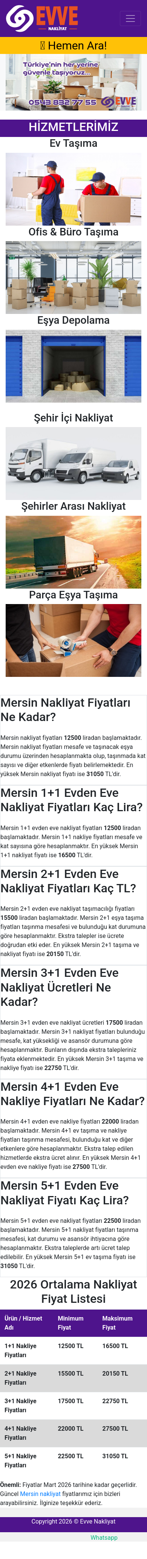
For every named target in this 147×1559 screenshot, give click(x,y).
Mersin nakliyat (40, 1494)
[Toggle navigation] (130, 18)
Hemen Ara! (73, 45)
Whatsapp (104, 1537)
